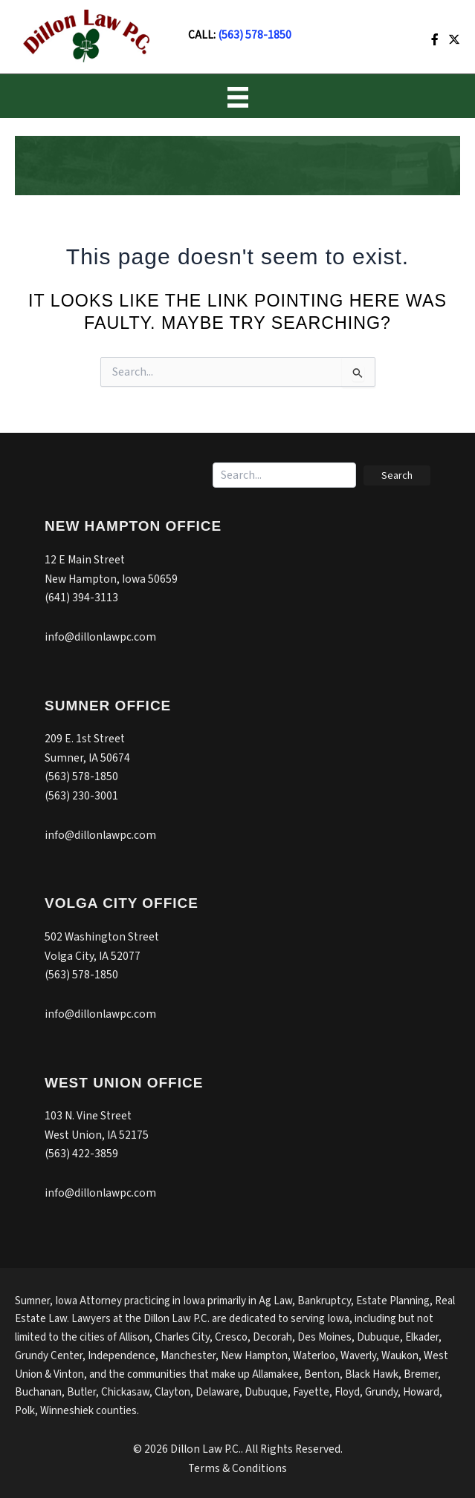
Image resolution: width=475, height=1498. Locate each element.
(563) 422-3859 (81, 1153)
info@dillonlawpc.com (100, 637)
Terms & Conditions (237, 1468)
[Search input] (284, 475)
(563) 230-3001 (81, 796)
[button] (396, 475)
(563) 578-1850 (254, 35)
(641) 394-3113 (81, 597)
